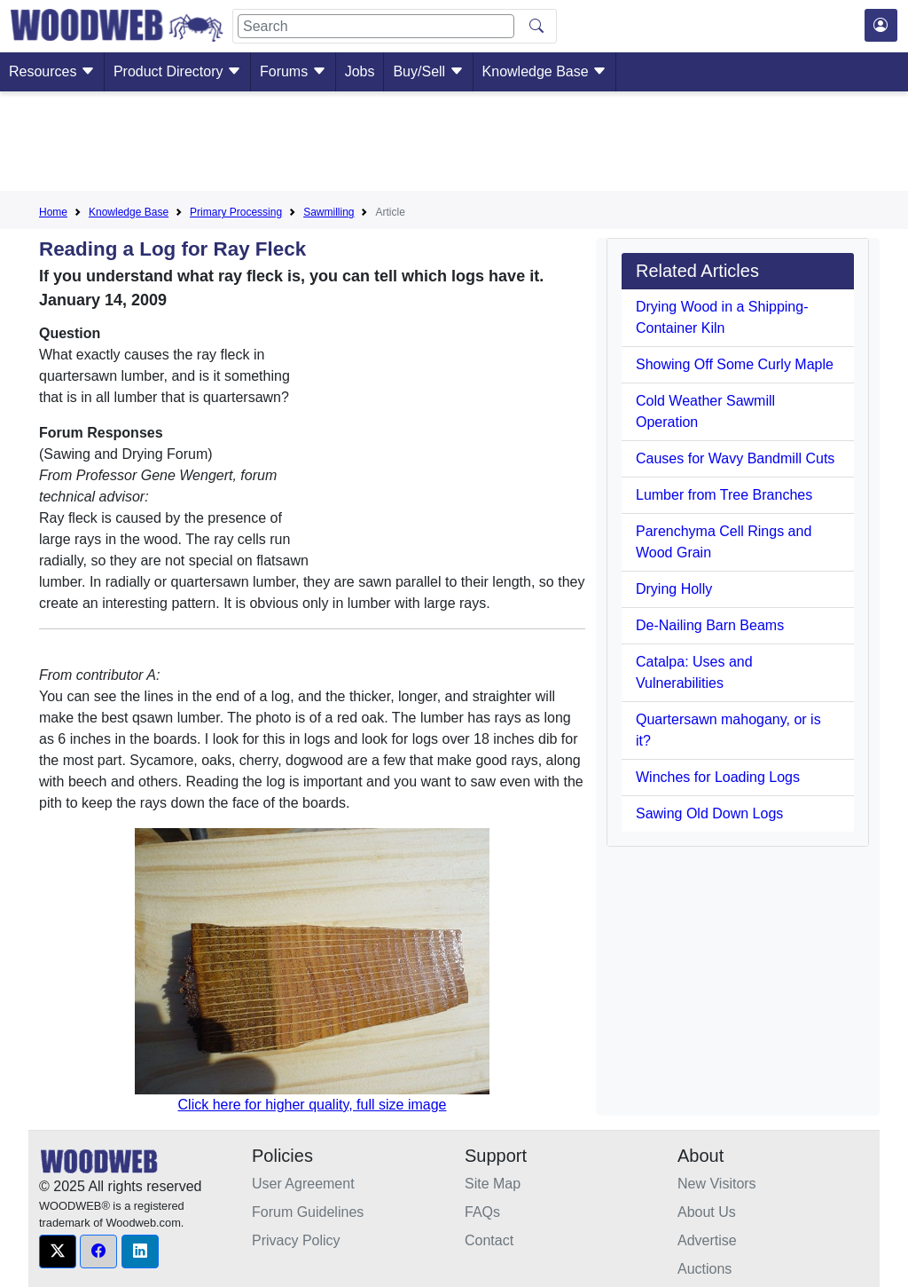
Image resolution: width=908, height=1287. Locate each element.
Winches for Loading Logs (718, 777)
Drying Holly (674, 588)
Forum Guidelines (308, 1212)
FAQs (482, 1212)
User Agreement (303, 1183)
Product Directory (177, 71)
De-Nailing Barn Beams (710, 625)
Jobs (360, 71)
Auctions (704, 1268)
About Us (706, 1212)
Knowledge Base (544, 71)
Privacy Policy (296, 1240)
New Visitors (716, 1183)
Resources (52, 71)
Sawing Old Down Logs (709, 813)
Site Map (493, 1183)
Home (53, 212)
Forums (293, 71)
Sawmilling (328, 212)
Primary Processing (236, 212)
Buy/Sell (428, 71)
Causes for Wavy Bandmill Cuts (735, 458)
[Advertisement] (454, 145)
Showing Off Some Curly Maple (735, 364)
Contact (489, 1240)
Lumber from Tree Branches (724, 494)
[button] (57, 1251)
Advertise (707, 1240)
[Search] (376, 26)
